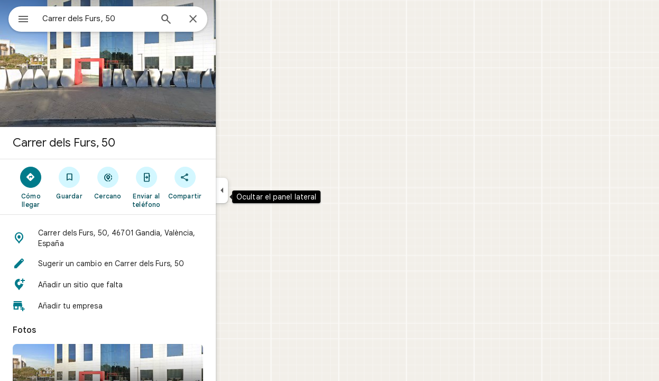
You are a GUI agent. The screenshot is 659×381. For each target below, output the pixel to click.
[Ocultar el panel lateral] (260, 190)
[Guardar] (107, 183)
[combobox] (124, 18)
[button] (146, 238)
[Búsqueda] (204, 20)
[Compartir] (223, 183)
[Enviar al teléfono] (184, 187)
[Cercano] (146, 183)
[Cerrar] (231, 19)
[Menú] (19, 18)
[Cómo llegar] (69, 187)
